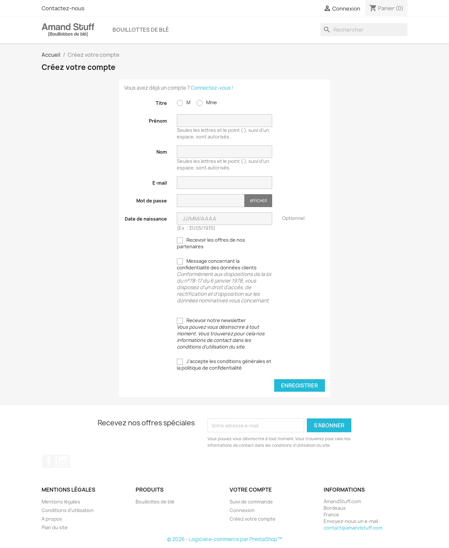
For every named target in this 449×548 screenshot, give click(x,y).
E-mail (159, 183)
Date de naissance (146, 219)
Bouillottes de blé (140, 29)
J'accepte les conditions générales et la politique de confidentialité (224, 364)
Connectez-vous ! (212, 87)
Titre (161, 103)
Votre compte (251, 489)
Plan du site (55, 527)
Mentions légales (61, 502)
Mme (207, 102)
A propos (52, 519)
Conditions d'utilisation (68, 510)
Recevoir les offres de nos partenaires (211, 243)
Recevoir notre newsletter (221, 333)
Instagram (63, 461)
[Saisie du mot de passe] (210, 200)
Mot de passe (151, 201)
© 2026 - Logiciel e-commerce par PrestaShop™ (224, 539)
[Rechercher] (363, 29)
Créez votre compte (252, 519)
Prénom (158, 121)
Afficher (258, 200)
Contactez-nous (63, 8)
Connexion (242, 510)
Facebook (48, 461)
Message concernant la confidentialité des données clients (224, 281)
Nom (161, 152)
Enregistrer (299, 385)
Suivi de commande (251, 502)
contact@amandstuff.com (353, 528)
